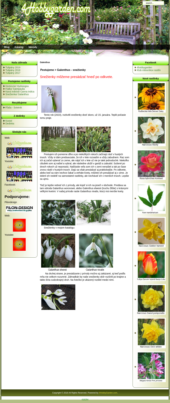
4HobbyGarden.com (108, 393)
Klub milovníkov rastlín (149, 70)
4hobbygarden (144, 67)
